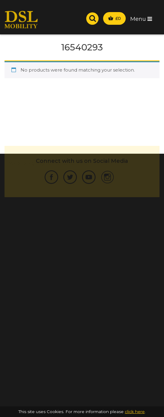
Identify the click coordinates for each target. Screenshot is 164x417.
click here (135, 411)
